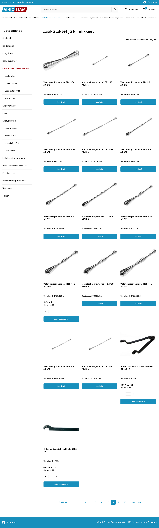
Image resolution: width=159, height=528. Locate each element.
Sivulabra (152, 522)
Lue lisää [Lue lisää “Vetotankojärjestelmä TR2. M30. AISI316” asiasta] (99, 303)
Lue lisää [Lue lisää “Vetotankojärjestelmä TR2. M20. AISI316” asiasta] (61, 236)
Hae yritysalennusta (25, 2)
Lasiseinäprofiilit (12, 143)
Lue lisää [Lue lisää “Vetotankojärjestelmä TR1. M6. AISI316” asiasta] (99, 102)
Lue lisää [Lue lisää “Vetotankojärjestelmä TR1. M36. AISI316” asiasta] (61, 102)
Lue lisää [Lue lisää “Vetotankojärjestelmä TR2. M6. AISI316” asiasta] (61, 386)
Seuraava (136, 502)
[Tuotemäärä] (51, 311)
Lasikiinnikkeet (11, 83)
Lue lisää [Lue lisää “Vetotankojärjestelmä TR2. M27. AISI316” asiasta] (138, 236)
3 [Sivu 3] (85, 502)
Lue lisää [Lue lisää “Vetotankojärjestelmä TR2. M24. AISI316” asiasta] (99, 236)
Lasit (4, 113)
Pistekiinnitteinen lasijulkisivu (111, 18)
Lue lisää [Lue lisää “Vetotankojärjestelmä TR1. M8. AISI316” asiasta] (138, 102)
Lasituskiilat (10, 150)
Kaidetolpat (7, 18)
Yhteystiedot (8, 2)
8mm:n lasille (10, 136)
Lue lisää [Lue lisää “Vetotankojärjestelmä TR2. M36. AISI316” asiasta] (138, 303)
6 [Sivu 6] (101, 502)
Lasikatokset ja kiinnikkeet (51, 18)
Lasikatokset (11, 76)
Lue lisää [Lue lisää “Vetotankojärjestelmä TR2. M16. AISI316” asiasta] (138, 169)
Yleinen (5, 196)
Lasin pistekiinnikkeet (14, 91)
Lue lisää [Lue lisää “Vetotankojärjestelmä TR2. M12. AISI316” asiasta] (99, 169)
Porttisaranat (8, 173)
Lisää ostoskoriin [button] (61, 319)
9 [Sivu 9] (118, 502)
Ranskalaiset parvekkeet (136, 18)
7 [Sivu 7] (108, 502)
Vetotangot (10, 98)
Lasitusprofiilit (70, 18)
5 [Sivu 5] (95, 502)
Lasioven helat (9, 106)
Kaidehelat (7, 38)
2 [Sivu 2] (79, 502)
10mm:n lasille (11, 128)
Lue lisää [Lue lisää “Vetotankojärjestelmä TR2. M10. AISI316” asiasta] (61, 169)
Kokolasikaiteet (20, 18)
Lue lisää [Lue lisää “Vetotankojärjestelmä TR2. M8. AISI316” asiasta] (99, 386)
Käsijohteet (34, 18)
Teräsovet (152, 18)
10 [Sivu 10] (125, 502)
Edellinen (63, 502)
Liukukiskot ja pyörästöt (88, 18)
